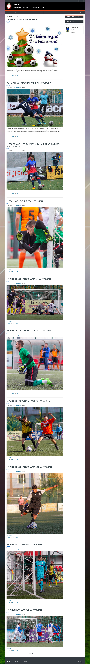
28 (37, 653)
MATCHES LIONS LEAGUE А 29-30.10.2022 (24, 545)
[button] (84, 12)
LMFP (17, 75)
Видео (8, 281)
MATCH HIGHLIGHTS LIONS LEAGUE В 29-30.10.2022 (29, 331)
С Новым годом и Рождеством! (22, 19)
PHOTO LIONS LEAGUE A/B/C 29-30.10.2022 (25, 201)
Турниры (24, 12)
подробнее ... (9, 73)
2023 (13, 75)
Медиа (46, 12)
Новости (40, 12)
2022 (9, 75)
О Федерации (16, 12)
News (8, 85)
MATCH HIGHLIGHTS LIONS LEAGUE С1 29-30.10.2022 (29, 401)
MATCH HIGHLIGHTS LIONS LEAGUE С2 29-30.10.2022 (29, 467)
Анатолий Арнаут (17, 23)
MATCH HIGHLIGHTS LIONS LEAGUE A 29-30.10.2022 (29, 279)
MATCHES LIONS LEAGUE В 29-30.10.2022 (24, 610)
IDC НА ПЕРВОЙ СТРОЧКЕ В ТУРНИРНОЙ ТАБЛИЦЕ (29, 83)
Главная (8, 12)
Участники (32, 12)
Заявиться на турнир (56, 12)
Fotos (8, 148)
